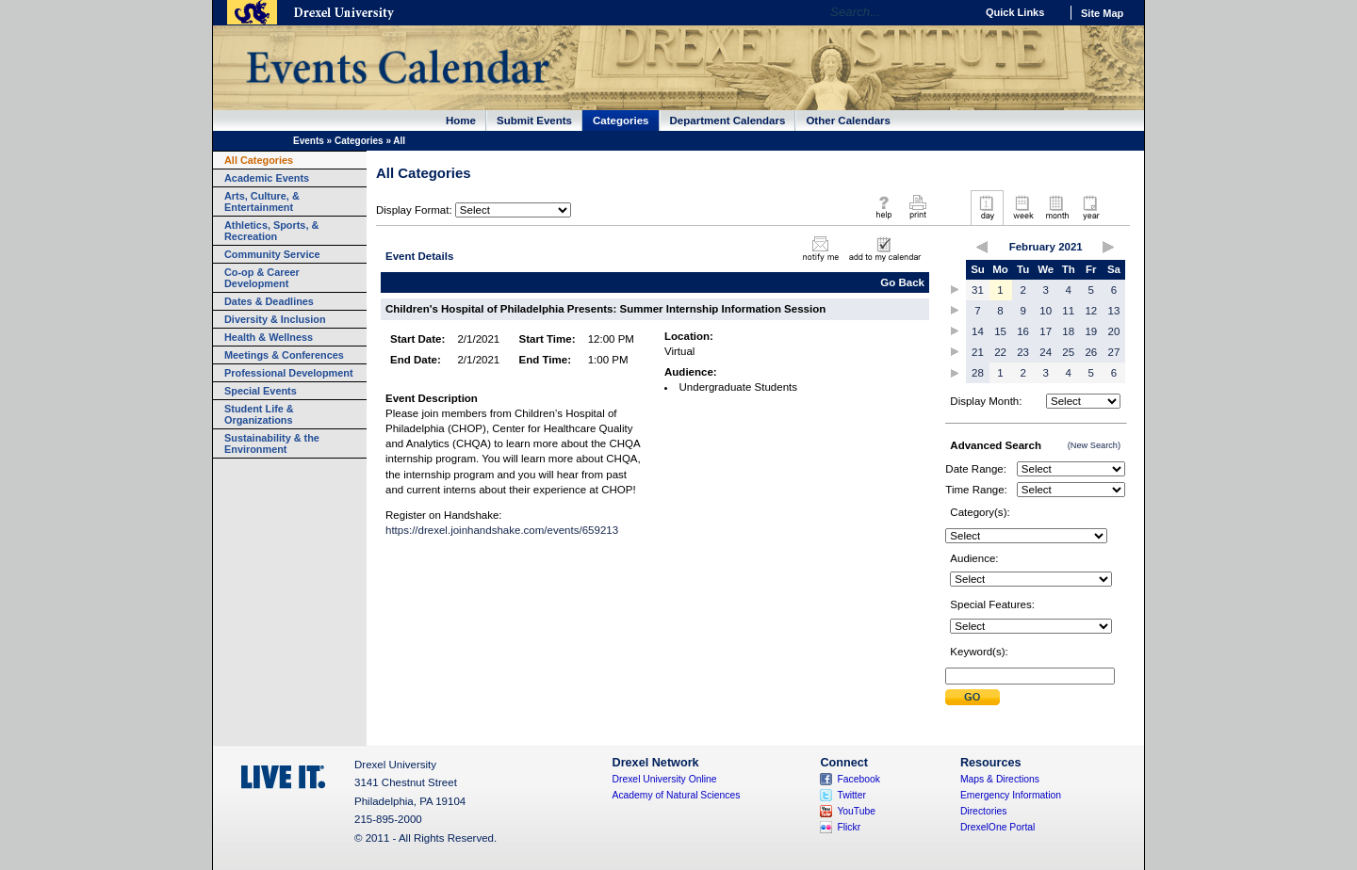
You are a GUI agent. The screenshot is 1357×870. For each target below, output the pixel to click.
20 (1114, 331)
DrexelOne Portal (997, 827)
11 (1068, 310)
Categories (621, 120)
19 (1091, 331)
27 (1114, 352)
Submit (972, 697)
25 (1068, 352)
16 (1023, 331)
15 (1000, 331)
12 (1091, 310)
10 (1045, 310)
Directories (983, 811)
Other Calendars (848, 120)
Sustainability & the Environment (271, 443)
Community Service (272, 254)
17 (1045, 331)
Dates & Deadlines (269, 301)
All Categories (258, 160)
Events (308, 141)
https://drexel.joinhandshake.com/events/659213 (501, 530)
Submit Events (534, 120)
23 (1023, 352)
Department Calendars (728, 120)
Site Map (1102, 13)
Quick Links (1015, 12)
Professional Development (288, 373)
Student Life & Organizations (259, 414)
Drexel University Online (665, 779)
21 (978, 352)
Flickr (848, 827)
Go (956, 12)
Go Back (902, 282)
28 (978, 373)
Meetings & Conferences (284, 355)
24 (1045, 352)
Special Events (260, 390)
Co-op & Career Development (262, 277)
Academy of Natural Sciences (677, 795)
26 (1091, 352)
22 (1000, 352)
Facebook (858, 779)
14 (978, 331)
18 (1068, 331)
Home (461, 120)
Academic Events (266, 178)
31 (978, 290)
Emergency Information (1010, 795)
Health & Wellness (268, 337)
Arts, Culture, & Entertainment (262, 201)
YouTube (856, 811)
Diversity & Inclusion (275, 319)
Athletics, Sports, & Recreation (271, 230)
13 (1114, 310)
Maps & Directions (999, 779)
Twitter (851, 795)
